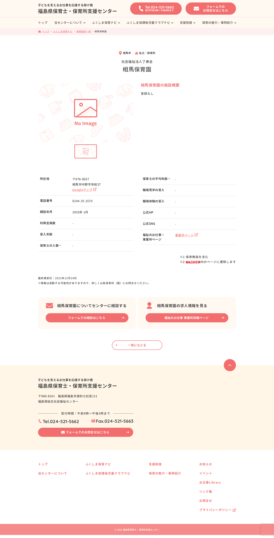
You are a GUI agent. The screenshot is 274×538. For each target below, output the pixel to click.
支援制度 (186, 23)
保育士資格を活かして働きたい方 (168, 477)
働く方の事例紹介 (159, 506)
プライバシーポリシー (215, 510)
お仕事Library (210, 482)
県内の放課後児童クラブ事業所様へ (113, 500)
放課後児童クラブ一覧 (105, 494)
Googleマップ (84, 190)
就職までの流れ (50, 492)
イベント (205, 473)
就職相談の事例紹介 (53, 480)
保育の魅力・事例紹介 (217, 23)
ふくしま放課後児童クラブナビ (148, 23)
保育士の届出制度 (51, 511)
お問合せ (205, 501)
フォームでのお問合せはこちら (87, 432)
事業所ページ (186, 235)
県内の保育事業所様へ (105, 477)
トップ (42, 23)
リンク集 (205, 492)
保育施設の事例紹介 (160, 500)
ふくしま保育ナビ (104, 23)
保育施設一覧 (100, 471)
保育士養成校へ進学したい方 (165, 471)
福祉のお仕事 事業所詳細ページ (186, 318)
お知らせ (205, 464)
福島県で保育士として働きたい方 (168, 483)
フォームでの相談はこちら (86, 318)
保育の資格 (47, 505)
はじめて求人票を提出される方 (59, 499)
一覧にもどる (137, 345)
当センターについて (68, 23)
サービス (46, 486)
